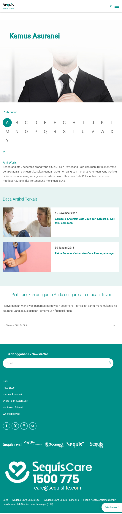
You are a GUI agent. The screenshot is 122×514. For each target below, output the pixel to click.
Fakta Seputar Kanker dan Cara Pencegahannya (84, 253)
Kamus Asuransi (12, 394)
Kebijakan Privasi (13, 407)
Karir (5, 381)
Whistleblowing (11, 413)
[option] (61, 61)
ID (111, 6)
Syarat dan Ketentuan (15, 400)
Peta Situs (9, 387)
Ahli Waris (10, 162)
